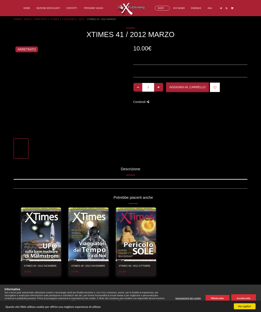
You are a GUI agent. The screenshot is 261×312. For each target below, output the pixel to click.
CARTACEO (68, 19)
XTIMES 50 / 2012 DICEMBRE (40, 265)
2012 (81, 19)
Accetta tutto (243, 298)
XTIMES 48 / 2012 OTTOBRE (134, 265)
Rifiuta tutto (217, 298)
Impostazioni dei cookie (188, 298)
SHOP (27, 19)
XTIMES (54, 19)
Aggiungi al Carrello (187, 87)
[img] (41, 234)
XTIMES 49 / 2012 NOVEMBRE (88, 265)
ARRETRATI (40, 19)
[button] (220, 8)
